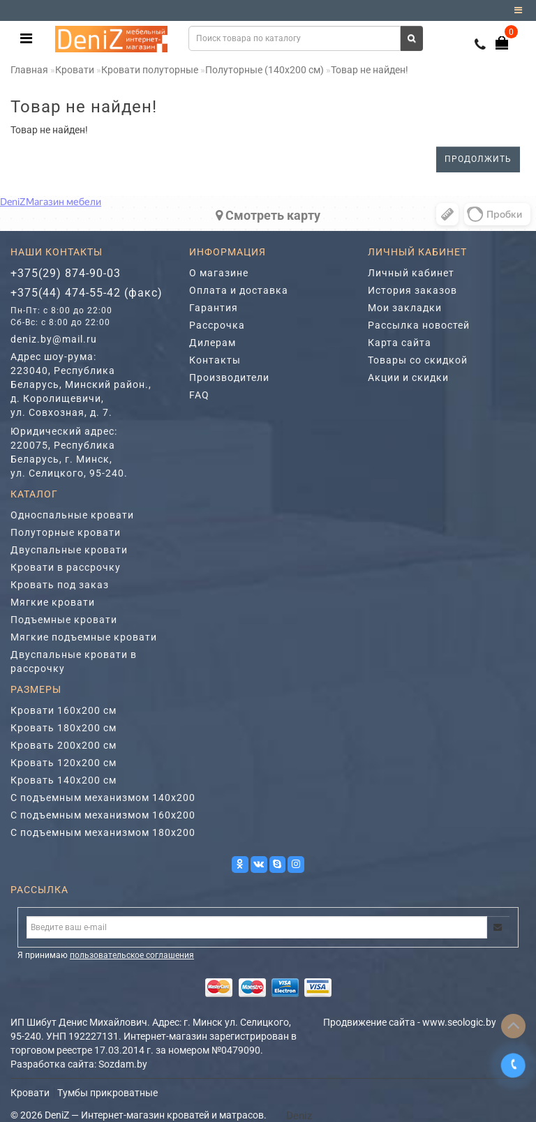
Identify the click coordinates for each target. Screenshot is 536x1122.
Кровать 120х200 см (63, 762)
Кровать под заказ (59, 584)
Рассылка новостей (419, 325)
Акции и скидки (408, 377)
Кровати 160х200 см (63, 710)
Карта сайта (399, 342)
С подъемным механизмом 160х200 (102, 815)
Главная (29, 69)
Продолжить (478, 159)
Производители (229, 377)
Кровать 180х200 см (63, 727)
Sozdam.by (122, 1064)
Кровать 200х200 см (63, 745)
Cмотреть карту (268, 215)
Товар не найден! (369, 69)
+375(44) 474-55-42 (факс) (86, 292)
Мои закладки (405, 307)
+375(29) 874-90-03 (65, 273)
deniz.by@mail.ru (53, 339)
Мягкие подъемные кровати (83, 637)
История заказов (412, 290)
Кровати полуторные (149, 69)
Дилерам (212, 342)
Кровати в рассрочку (65, 567)
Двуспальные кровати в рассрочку (73, 661)
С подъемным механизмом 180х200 (102, 832)
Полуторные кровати (65, 532)
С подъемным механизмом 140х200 (102, 797)
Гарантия (213, 307)
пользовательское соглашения (132, 955)
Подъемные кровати (63, 619)
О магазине (218, 272)
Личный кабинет (411, 272)
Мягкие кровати (52, 602)
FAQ (199, 395)
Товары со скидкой (418, 360)
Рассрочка (217, 325)
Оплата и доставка (238, 290)
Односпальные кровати (72, 515)
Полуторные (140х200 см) (264, 69)
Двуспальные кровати (69, 549)
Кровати (74, 69)
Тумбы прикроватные (107, 1092)
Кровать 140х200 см (63, 780)
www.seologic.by (459, 1022)
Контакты (215, 360)
